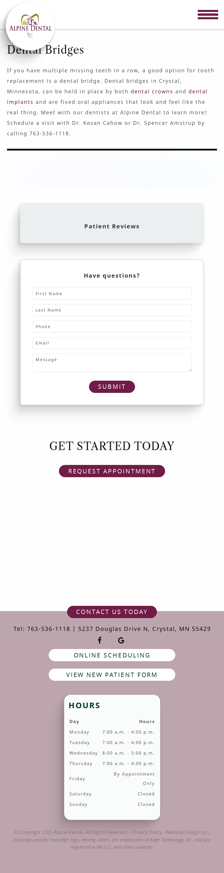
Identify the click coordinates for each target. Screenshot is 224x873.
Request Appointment (112, 471)
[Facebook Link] (99, 640)
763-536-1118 (48, 629)
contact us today (112, 612)
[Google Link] (121, 640)
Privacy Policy (147, 832)
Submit (112, 386)
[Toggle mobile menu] (208, 14)
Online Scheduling (112, 655)
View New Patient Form (112, 675)
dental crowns (152, 91)
